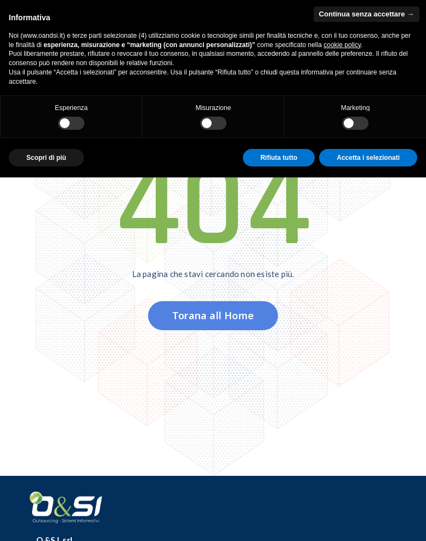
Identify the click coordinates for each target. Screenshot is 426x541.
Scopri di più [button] (46, 158)
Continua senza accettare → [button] (366, 14)
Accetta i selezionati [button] (368, 158)
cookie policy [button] (342, 45)
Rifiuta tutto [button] (278, 158)
